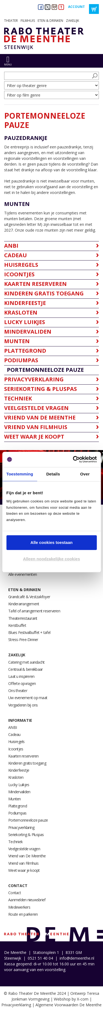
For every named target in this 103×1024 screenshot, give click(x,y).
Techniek (15, 841)
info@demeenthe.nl (77, 958)
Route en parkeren (23, 914)
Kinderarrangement (23, 603)
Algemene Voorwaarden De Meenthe (68, 1004)
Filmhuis (28, 20)
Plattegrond (17, 806)
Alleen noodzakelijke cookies (51, 558)
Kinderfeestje (18, 770)
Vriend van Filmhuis (23, 863)
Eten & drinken (50, 20)
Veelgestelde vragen (24, 848)
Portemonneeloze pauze (28, 820)
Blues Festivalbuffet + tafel (29, 632)
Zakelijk (72, 20)
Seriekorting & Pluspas (26, 834)
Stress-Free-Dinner (23, 639)
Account (76, 6)
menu (8, 64)
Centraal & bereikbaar (25, 669)
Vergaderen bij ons (23, 705)
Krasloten (15, 777)
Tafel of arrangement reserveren (34, 610)
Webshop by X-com (71, 999)
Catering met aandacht (26, 662)
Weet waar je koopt (24, 870)
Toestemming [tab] (19, 474)
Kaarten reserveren (23, 756)
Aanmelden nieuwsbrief (26, 899)
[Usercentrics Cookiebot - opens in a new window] (73, 459)
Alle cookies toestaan (51, 542)
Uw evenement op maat (27, 697)
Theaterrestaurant (22, 618)
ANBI (12, 727)
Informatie (20, 720)
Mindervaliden (19, 791)
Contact (17, 885)
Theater (11, 20)
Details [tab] (53, 474)
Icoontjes (15, 748)
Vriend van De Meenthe (27, 855)
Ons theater (17, 690)
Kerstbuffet (17, 625)
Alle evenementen (22, 574)
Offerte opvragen (22, 683)
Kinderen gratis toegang (27, 763)
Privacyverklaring (21, 827)
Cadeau (14, 734)
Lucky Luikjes (18, 784)
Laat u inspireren (21, 676)
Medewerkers (19, 907)
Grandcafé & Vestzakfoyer (29, 596)
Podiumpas (17, 813)
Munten (14, 798)
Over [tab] (85, 474)
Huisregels (16, 741)
